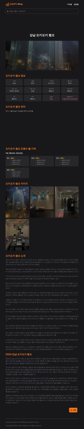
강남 (11, 11)
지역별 (69, 4)
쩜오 (16, 11)
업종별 (76, 4)
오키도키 (22, 11)
